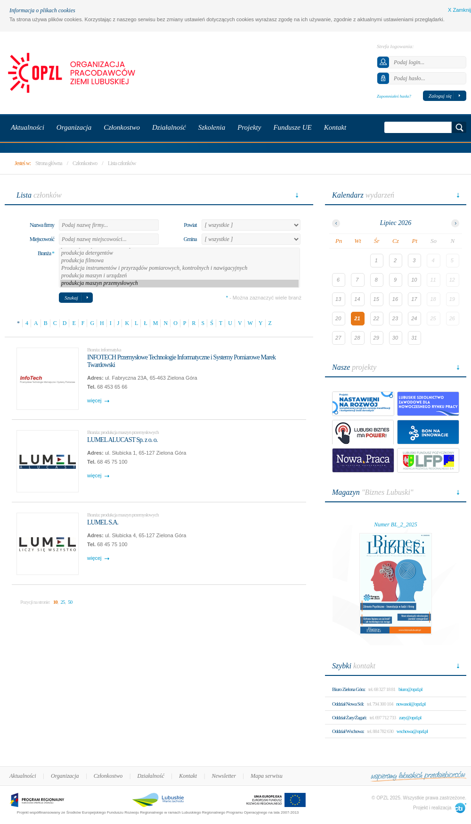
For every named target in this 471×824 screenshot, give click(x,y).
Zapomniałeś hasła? (394, 96)
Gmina (190, 239)
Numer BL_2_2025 (395, 524)
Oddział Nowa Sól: (348, 704)
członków (39, 195)
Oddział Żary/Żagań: (349, 717)
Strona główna (48, 163)
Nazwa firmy (42, 225)
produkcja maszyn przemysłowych (179, 283)
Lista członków (122, 163)
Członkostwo (85, 163)
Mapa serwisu (267, 776)
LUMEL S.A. (102, 522)
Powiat (190, 225)
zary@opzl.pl (410, 717)
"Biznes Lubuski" (373, 492)
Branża (46, 253)
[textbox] (109, 225)
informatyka (111, 349)
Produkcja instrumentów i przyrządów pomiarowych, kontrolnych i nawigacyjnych (179, 268)
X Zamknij (459, 10)
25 (62, 602)
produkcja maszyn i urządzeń (179, 276)
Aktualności (22, 776)
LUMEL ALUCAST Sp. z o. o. (122, 439)
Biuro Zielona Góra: (348, 689)
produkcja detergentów (179, 253)
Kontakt (188, 776)
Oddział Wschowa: (348, 731)
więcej (94, 400)
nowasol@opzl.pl (410, 704)
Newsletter (223, 776)
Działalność (151, 776)
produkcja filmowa (179, 261)
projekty (354, 367)
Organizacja (65, 776)
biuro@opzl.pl (410, 689)
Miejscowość (42, 239)
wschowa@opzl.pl (412, 731)
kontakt (353, 666)
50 (70, 602)
